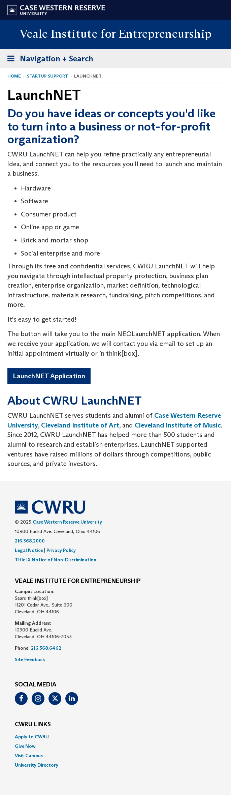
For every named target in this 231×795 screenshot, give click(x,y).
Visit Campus (29, 756)
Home (14, 76)
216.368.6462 (46, 648)
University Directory (36, 765)
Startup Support (47, 76)
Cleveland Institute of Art (80, 425)
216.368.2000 (30, 541)
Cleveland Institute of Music (178, 425)
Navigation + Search (48, 60)
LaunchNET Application (49, 376)
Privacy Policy (61, 550)
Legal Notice (29, 550)
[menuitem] (115, 736)
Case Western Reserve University (67, 522)
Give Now (25, 746)
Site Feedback (30, 659)
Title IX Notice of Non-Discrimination (55, 560)
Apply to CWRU (32, 737)
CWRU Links (33, 724)
